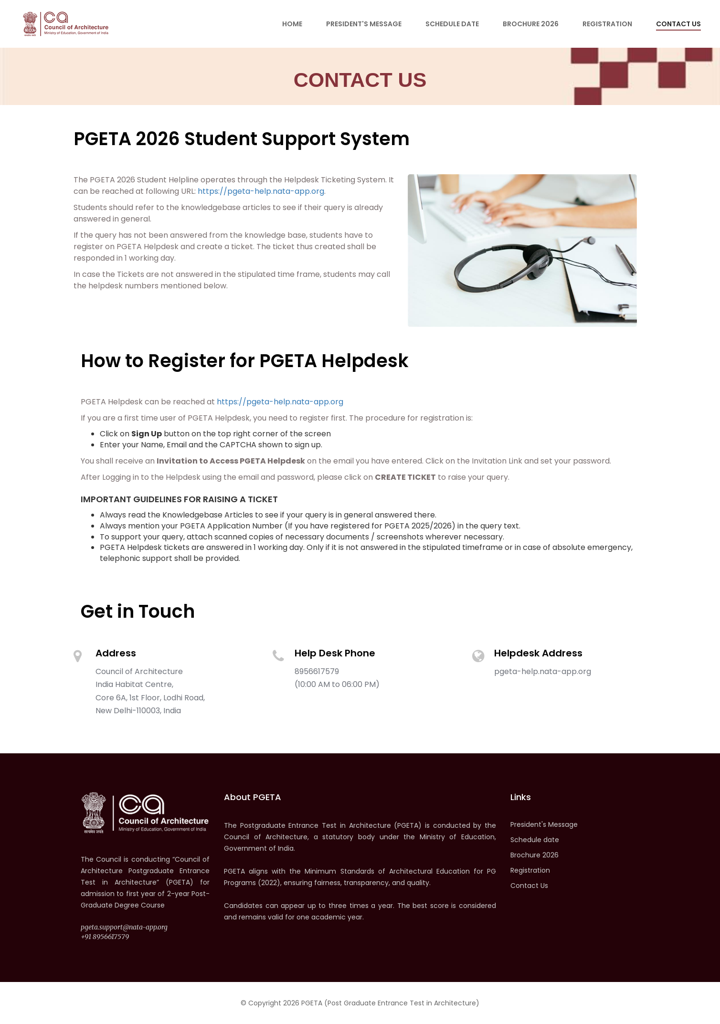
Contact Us (678, 24)
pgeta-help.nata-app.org (542, 671)
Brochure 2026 (531, 24)
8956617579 (317, 671)
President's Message (364, 24)
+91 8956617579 (105, 936)
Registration (607, 24)
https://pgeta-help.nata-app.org (261, 191)
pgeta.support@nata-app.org (124, 927)
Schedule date (452, 24)
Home (292, 24)
